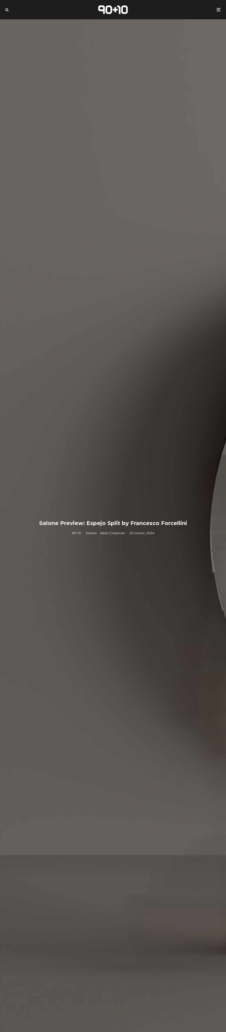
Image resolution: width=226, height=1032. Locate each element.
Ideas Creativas (112, 533)
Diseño (91, 533)
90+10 (76, 533)
